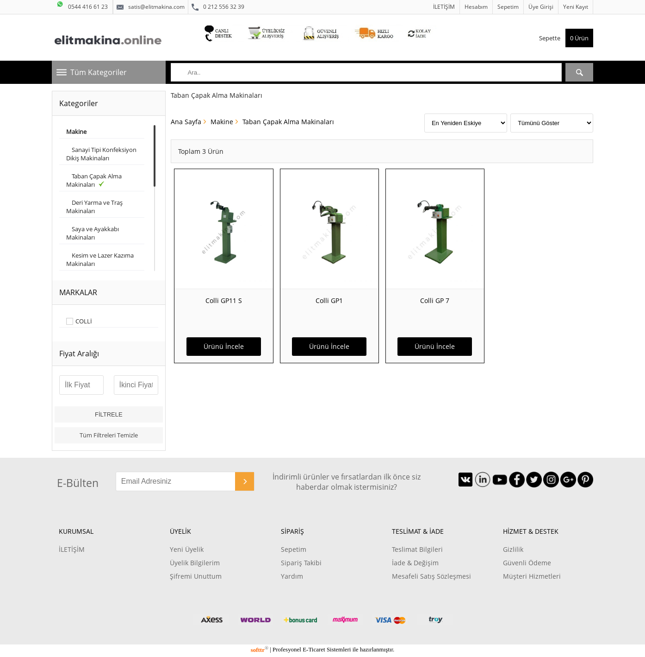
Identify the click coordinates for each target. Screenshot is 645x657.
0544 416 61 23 (82, 5)
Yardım (292, 576)
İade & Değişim (415, 562)
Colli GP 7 (434, 300)
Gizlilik (513, 549)
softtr (259, 649)
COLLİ (83, 321)
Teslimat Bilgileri (417, 549)
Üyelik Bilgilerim (195, 562)
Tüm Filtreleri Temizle (109, 435)
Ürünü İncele (224, 346)
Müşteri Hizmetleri (532, 576)
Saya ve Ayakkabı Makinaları (92, 233)
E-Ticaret (314, 649)
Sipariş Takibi (301, 562)
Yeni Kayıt (575, 6)
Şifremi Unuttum (196, 576)
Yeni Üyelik (187, 549)
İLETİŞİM (444, 6)
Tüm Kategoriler (98, 72)
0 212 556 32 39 (218, 7)
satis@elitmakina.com (151, 7)
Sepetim (508, 6)
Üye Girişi (540, 6)
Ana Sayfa (186, 121)
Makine (222, 121)
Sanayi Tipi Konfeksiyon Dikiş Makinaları (101, 153)
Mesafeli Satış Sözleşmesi (431, 576)
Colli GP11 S (223, 300)
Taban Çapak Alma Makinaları (94, 180)
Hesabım (476, 6)
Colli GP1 (329, 300)
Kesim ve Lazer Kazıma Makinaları (100, 259)
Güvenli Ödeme (527, 562)
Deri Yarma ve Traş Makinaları (94, 206)
